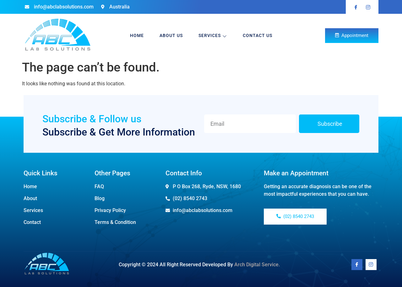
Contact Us (257, 35)
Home (137, 35)
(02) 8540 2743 (295, 216)
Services (212, 35)
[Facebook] (356, 264)
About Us (171, 35)
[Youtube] (371, 264)
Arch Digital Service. (257, 265)
